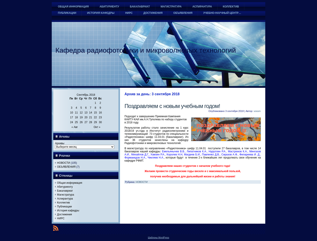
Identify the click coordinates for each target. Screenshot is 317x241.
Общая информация (69, 182)
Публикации (64, 206)
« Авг (75, 127)
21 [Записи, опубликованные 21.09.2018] (90, 117)
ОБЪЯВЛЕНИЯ (66, 166)
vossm (257, 111)
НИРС (61, 218)
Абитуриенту (65, 186)
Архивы (59, 143)
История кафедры (68, 210)
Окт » (97, 127)
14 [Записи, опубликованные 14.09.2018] (90, 112)
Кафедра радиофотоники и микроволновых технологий (145, 50)
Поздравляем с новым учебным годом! (172, 106)
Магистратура (65, 194)
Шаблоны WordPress (158, 237)
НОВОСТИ (63, 162)
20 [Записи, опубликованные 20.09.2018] (86, 117)
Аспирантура (65, 198)
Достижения (64, 214)
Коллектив (63, 202)
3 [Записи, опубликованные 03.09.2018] (71, 107)
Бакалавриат (65, 190)
